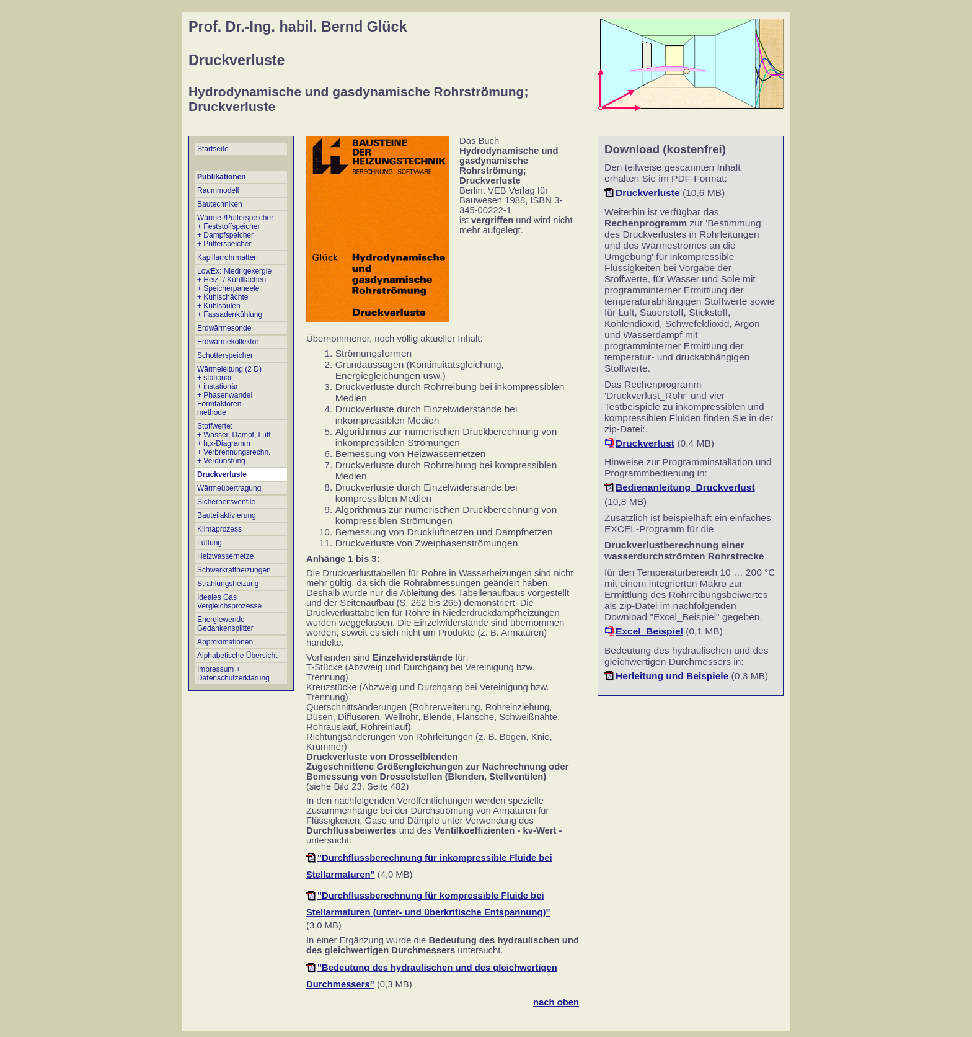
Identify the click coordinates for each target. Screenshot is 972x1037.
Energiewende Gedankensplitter (225, 624)
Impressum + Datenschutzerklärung (233, 673)
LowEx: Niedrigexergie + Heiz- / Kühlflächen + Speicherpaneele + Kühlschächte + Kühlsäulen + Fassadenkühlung (234, 293)
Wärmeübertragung (229, 488)
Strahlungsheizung (227, 583)
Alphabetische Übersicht (237, 655)
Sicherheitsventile (226, 501)
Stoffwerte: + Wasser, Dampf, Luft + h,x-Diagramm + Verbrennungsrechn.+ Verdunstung (234, 443)
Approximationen (225, 642)
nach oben (556, 1002)
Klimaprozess (219, 529)
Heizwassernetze (225, 556)
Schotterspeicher (225, 355)
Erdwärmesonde (224, 328)
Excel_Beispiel (649, 631)
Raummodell (218, 190)
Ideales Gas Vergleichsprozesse (229, 601)
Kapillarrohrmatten (227, 257)
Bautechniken (219, 204)
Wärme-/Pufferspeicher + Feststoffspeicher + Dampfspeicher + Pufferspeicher (235, 230)
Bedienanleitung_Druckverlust (685, 487)
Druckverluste (222, 474)
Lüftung (209, 542)
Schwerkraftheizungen (234, 570)
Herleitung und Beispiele (672, 675)
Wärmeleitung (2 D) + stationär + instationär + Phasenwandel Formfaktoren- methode (229, 391)
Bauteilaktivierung (226, 515)
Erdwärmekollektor (227, 341)
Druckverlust (645, 443)
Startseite (213, 149)
